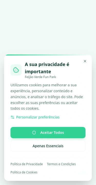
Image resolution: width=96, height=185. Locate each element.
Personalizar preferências (35, 117)
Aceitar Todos (48, 132)
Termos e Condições (61, 164)
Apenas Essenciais (48, 145)
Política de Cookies (23, 172)
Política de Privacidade (26, 164)
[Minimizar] (85, 61)
